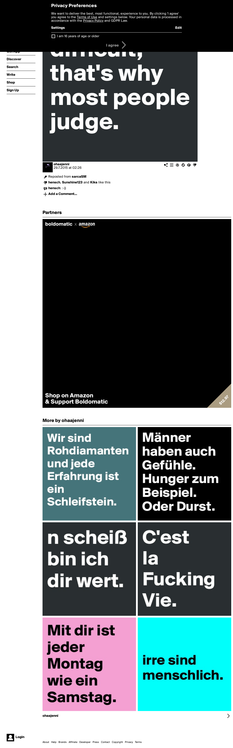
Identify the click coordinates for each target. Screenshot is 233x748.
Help (53, 742)
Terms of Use (87, 17)
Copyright (117, 742)
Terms (138, 742)
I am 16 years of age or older (78, 36)
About (46, 742)
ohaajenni (61, 164)
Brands (62, 742)
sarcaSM (79, 177)
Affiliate (73, 742)
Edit (178, 28)
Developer (85, 742)
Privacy (129, 742)
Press (96, 742)
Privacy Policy (93, 21)
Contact (105, 742)
